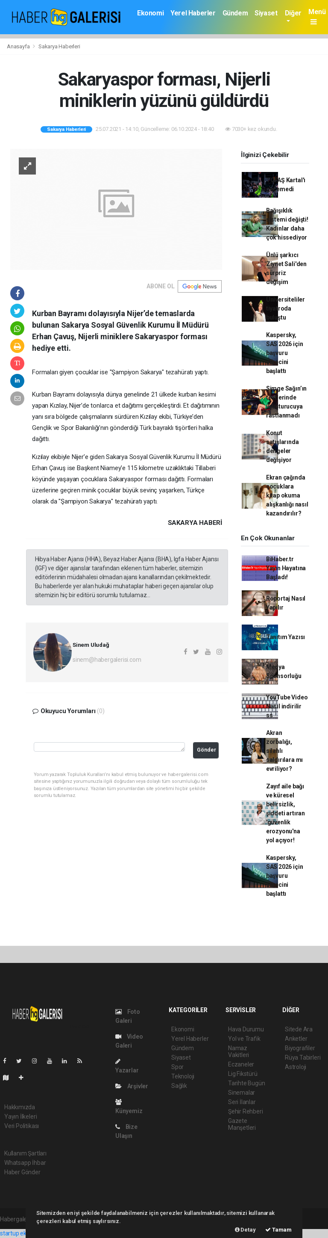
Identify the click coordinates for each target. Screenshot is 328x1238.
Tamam (278, 1229)
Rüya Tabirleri (302, 1057)
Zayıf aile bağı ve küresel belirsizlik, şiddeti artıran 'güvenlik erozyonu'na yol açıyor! (285, 813)
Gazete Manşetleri (242, 1124)
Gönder (206, 749)
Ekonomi (150, 13)
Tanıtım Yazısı (285, 637)
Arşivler (131, 1086)
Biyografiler (300, 1048)
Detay (245, 1229)
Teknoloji (182, 1076)
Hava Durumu (246, 1029)
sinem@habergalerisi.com (107, 659)
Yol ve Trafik (244, 1038)
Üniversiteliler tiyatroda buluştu (285, 308)
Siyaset (266, 13)
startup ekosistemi (24, 1233)
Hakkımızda (19, 1107)
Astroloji (295, 1066)
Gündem (235, 13)
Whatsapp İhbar (25, 1162)
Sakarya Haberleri (59, 46)
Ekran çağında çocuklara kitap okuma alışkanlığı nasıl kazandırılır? (287, 495)
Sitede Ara (299, 1029)
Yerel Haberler (192, 13)
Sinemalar (241, 1092)
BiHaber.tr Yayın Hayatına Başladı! (286, 568)
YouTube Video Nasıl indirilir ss (287, 706)
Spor (177, 1066)
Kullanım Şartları (25, 1153)
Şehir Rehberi (245, 1111)
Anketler (296, 1038)
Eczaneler (241, 1064)
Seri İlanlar (242, 1102)
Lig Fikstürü (243, 1073)
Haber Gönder (22, 1172)
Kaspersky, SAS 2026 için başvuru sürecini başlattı (284, 353)
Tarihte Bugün (246, 1083)
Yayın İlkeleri (20, 1116)
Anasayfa (19, 46)
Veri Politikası (21, 1125)
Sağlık (179, 1085)
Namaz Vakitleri (238, 1051)
